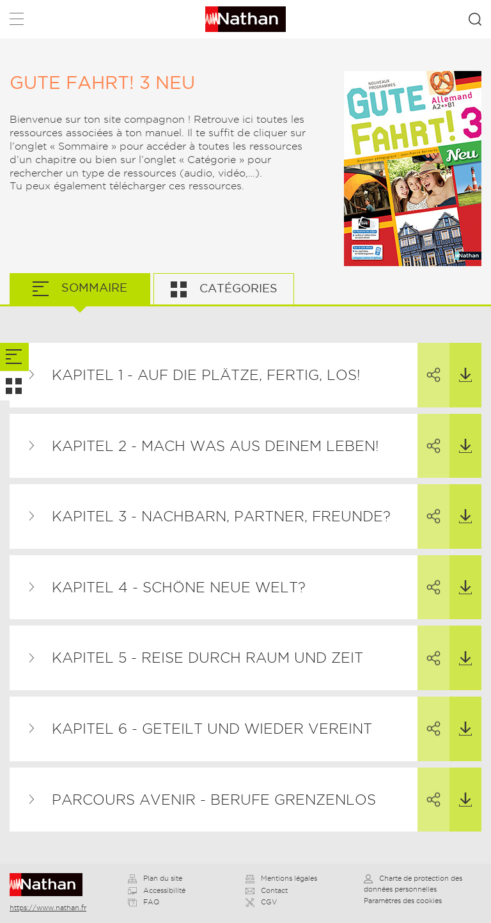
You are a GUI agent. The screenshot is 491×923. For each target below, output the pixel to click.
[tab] (14, 357)
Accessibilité (156, 890)
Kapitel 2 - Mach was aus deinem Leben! (215, 446)
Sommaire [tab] (92, 287)
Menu (17, 21)
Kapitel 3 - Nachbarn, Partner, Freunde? (221, 516)
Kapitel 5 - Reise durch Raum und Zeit (207, 657)
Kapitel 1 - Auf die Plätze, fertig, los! (206, 375)
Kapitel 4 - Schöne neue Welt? (179, 587)
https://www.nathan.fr (48, 907)
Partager (428, 363)
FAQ (143, 902)
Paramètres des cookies (403, 900)
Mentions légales (281, 878)
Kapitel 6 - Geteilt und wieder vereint (212, 728)
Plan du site (155, 878)
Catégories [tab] (236, 288)
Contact (267, 890)
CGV (261, 902)
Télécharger (460, 362)
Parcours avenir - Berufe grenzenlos (214, 799)
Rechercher (475, 19)
